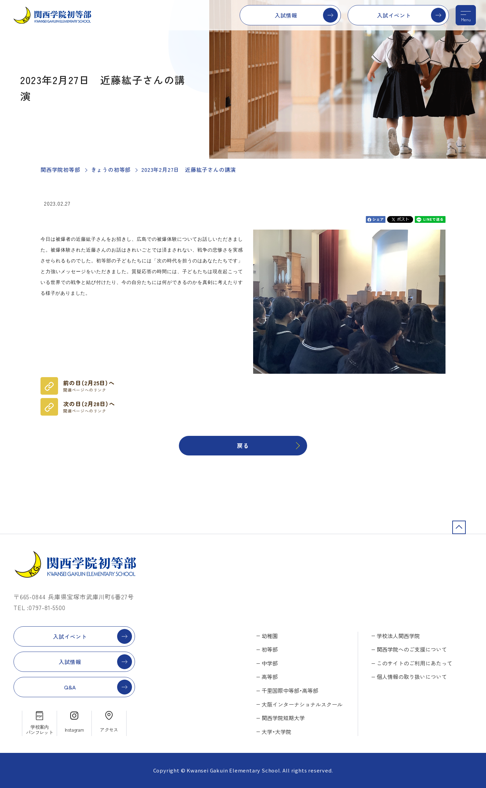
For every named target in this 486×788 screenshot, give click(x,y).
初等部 (270, 649)
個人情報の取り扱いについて (412, 677)
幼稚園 (270, 636)
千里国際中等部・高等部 (290, 690)
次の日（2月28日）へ (89, 407)
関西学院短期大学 (283, 718)
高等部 (270, 677)
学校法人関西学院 (398, 636)
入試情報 (286, 15)
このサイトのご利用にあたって (414, 663)
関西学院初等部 (60, 169)
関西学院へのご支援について (412, 649)
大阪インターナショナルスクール (302, 704)
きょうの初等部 (111, 169)
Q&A (70, 687)
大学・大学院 (276, 732)
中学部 (270, 663)
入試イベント (394, 15)
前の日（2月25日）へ (89, 386)
